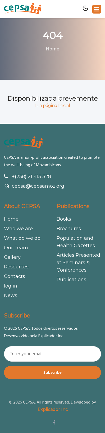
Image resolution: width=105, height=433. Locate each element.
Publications (71, 279)
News (10, 295)
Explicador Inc (53, 409)
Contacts (14, 276)
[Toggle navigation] (96, 9)
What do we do (22, 238)
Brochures (69, 228)
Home (52, 49)
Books (64, 219)
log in (10, 286)
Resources (16, 267)
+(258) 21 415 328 (27, 176)
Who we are (18, 228)
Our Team (16, 248)
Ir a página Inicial (52, 105)
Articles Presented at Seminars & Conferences (78, 262)
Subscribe (52, 372)
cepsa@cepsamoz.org (34, 186)
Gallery (12, 257)
